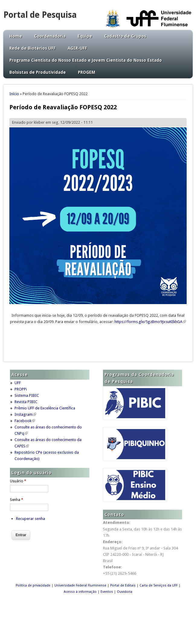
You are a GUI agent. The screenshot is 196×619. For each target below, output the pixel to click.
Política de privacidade (33, 585)
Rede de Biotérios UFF (32, 48)
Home (15, 36)
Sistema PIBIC (26, 395)
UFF (17, 383)
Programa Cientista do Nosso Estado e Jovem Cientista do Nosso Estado (85, 60)
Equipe (85, 36)
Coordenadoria (50, 36)
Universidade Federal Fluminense (80, 585)
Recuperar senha (30, 518)
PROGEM (86, 72)
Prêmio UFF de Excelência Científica (44, 408)
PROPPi (20, 389)
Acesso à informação (80, 592)
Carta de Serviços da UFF (159, 585)
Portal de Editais (123, 585)
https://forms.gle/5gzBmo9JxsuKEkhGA (150, 321)
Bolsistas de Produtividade (37, 72)
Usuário (18, 481)
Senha (16, 500)
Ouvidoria (124, 592)
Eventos (107, 592)
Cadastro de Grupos (125, 36)
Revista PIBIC (25, 402)
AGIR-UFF (77, 48)
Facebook (24, 420)
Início (14, 94)
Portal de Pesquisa (40, 15)
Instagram (25, 414)
